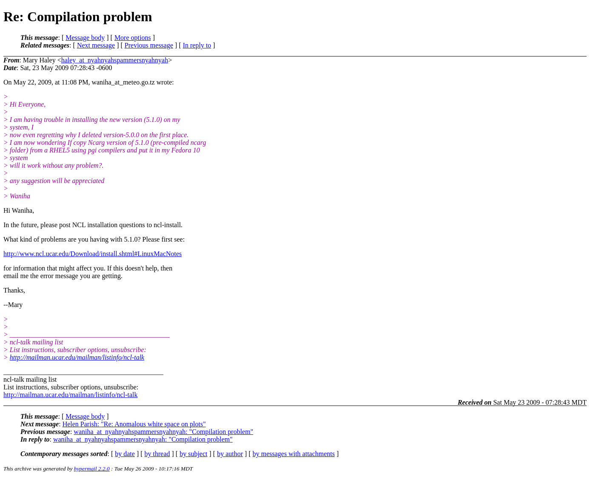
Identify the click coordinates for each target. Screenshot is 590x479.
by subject (193, 453)
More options (132, 37)
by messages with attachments (294, 453)
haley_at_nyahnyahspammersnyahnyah (114, 60)
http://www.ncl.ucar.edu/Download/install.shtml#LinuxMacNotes (92, 253)
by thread (157, 453)
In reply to (197, 45)
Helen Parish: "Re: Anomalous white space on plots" (134, 424)
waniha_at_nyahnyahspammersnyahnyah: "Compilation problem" (163, 431)
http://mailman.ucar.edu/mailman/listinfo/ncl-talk (77, 357)
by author (230, 453)
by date (125, 453)
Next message (96, 45)
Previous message (149, 45)
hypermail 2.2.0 (92, 468)
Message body (85, 37)
